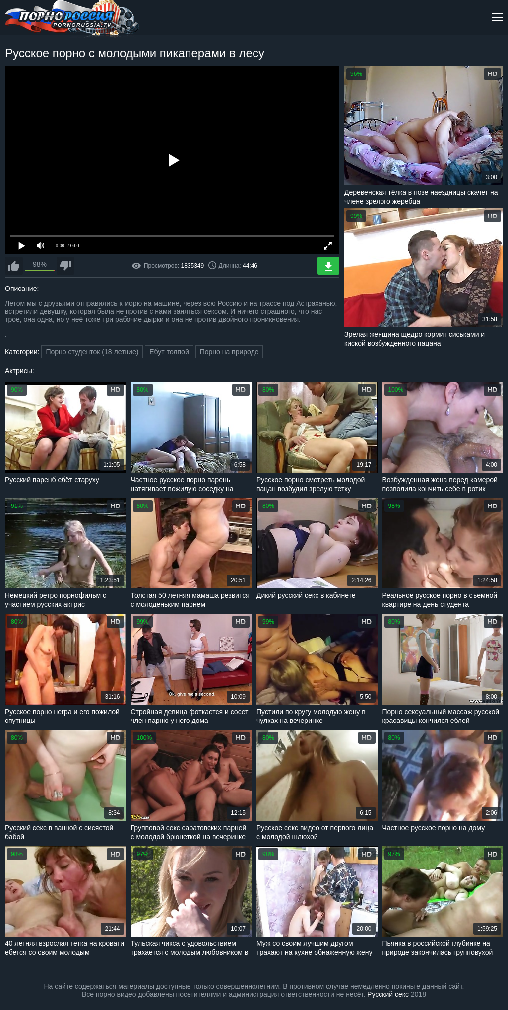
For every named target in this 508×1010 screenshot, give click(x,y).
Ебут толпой (169, 352)
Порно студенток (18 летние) (92, 352)
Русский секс (388, 994)
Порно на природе (229, 352)
